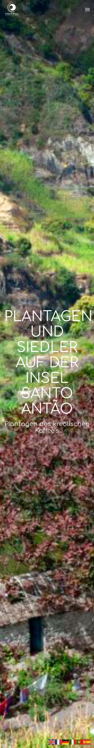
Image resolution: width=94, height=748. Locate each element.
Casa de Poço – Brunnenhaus (11, 9)
